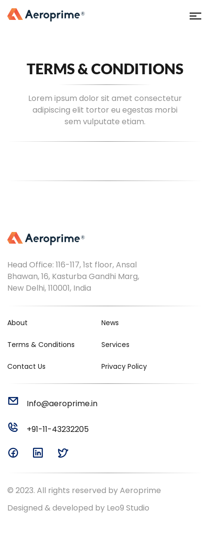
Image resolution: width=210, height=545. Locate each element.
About (17, 323)
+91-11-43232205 (48, 429)
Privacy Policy (124, 366)
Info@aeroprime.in (52, 403)
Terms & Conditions (41, 344)
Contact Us (26, 366)
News (110, 323)
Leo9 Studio (128, 507)
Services (115, 344)
